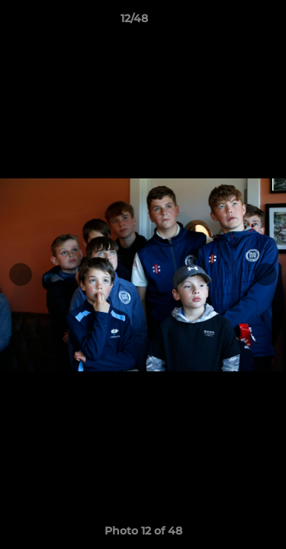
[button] (231, 22)
